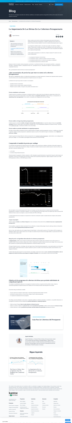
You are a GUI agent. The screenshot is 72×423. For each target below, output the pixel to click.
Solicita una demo (59, 4)
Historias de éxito (28, 4)
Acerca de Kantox (57, 409)
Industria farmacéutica (35, 410)
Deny (68, 420)
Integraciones (56, 403)
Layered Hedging (23, 403)
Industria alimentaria (34, 405)
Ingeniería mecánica (34, 409)
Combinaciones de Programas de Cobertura (24, 408)
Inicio (10, 21)
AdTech (32, 403)
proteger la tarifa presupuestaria (42, 136)
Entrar (53, 4)
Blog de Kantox (14, 21)
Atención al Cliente (57, 405)
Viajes (32, 401)
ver (40, 212)
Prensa (55, 412)
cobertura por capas (14, 125)
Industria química (34, 407)
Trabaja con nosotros (57, 410)
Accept (67, 415)
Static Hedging (22, 401)
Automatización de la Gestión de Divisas (12, 400)
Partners (55, 407)
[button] (17, 4)
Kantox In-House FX (12, 409)
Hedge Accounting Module (13, 407)
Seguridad (55, 401)
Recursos (44, 407)
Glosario (43, 409)
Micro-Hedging (22, 405)
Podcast (43, 403)
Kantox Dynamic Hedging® (13, 405)
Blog (33, 4)
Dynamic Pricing (12, 411)
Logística (32, 412)
